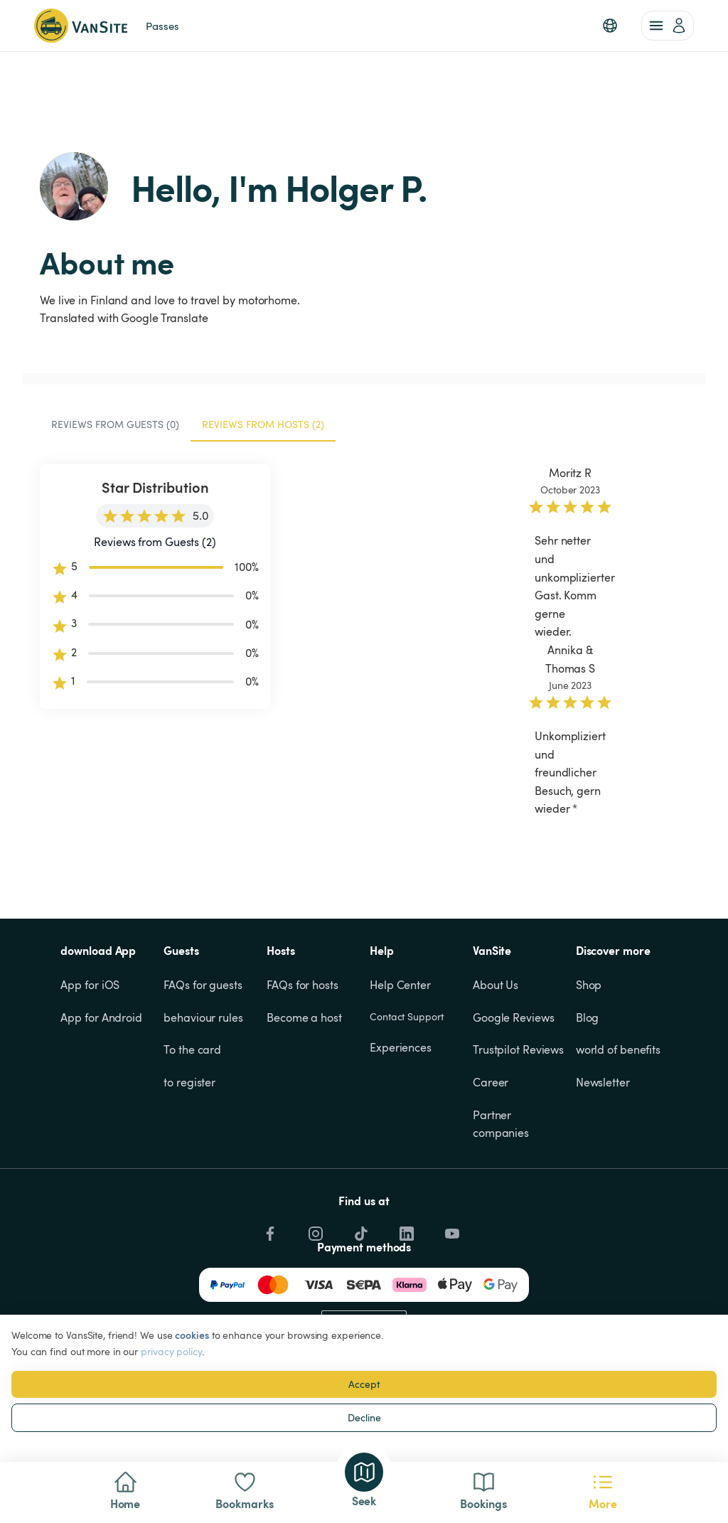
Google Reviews (514, 1094)
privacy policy (171, 1351)
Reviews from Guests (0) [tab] (115, 369)
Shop (589, 1061)
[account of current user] (667, 26)
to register (189, 1159)
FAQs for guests (203, 1061)
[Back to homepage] (80, 26)
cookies (191, 1335)
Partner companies (501, 1201)
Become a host (304, 1094)
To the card (192, 1126)
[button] (610, 25)
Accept (364, 1384)
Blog (587, 1094)
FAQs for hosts (302, 1061)
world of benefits (618, 1126)
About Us (495, 1061)
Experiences (401, 1124)
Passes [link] (162, 25)
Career (490, 1159)
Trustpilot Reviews (518, 1126)
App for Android (101, 1094)
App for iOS (89, 1061)
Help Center (400, 1061)
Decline (364, 1417)
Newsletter (603, 1159)
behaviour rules (203, 1094)
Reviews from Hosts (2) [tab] (263, 369)
